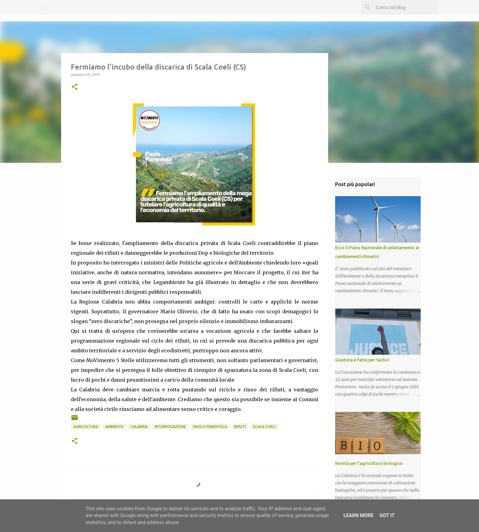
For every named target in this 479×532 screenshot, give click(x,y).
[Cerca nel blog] (406, 7)
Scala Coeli (264, 427)
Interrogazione (170, 427)
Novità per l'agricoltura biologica (368, 463)
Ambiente (114, 427)
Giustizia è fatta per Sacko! (362, 360)
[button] (74, 87)
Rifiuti (240, 427)
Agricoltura (85, 427)
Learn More (358, 515)
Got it (386, 515)
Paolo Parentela (210, 427)
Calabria (139, 427)
